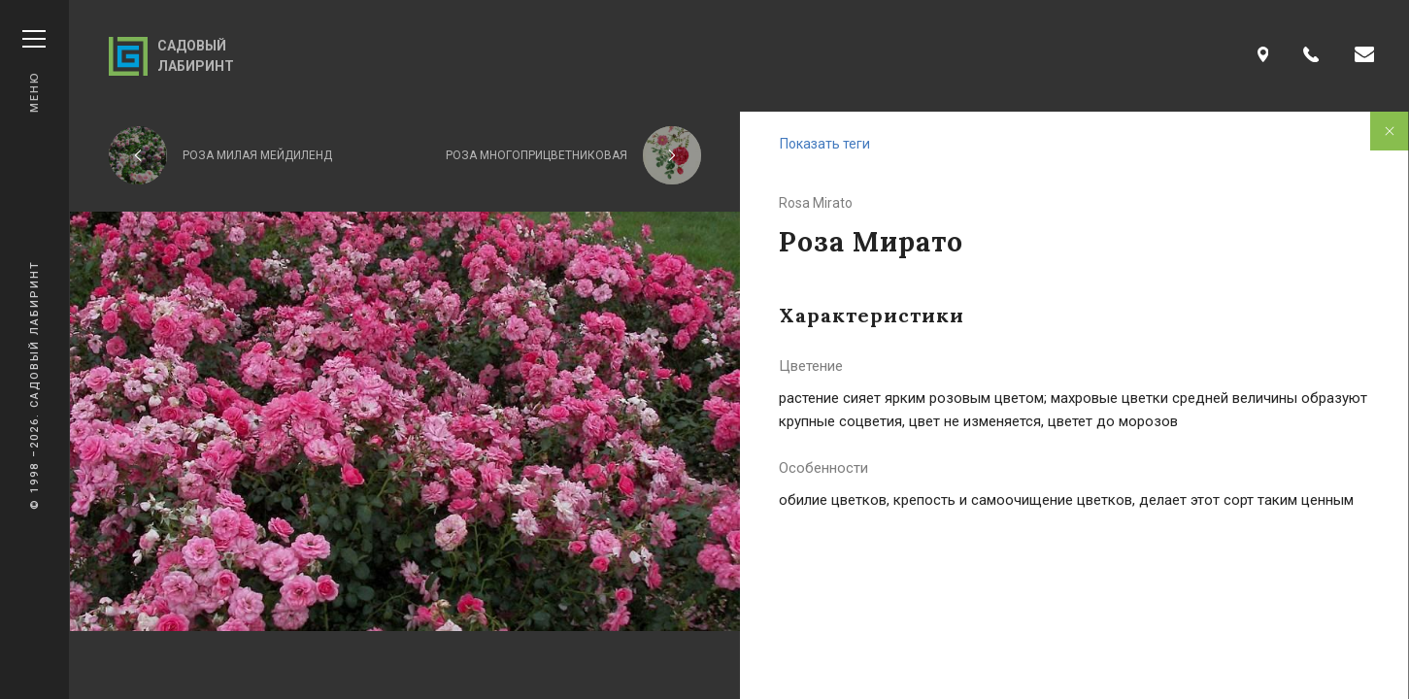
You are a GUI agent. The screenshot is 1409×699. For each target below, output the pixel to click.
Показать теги (825, 143)
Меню (34, 71)
